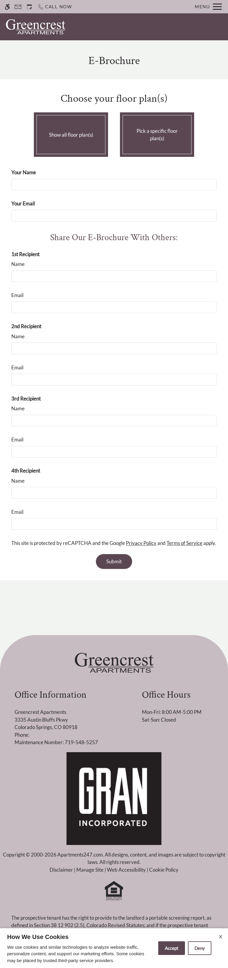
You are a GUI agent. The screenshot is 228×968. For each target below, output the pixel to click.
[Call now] (54, 6)
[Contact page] (17, 6)
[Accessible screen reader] (7, 6)
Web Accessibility (126, 870)
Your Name (23, 172)
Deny (199, 948)
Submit (114, 561)
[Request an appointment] (29, 6)
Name (18, 264)
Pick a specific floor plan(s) (157, 133)
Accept (171, 948)
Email (17, 295)
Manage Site (90, 870)
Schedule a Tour (129, 27)
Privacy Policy (141, 543)
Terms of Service (184, 543)
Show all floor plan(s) (71, 133)
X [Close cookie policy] (220, 936)
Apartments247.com (80, 854)
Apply (164, 27)
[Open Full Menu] (208, 6)
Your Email (23, 203)
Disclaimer (61, 870)
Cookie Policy (163, 870)
